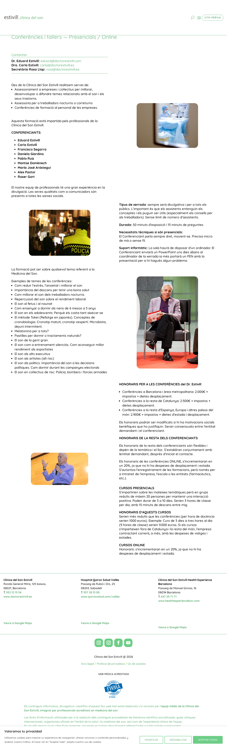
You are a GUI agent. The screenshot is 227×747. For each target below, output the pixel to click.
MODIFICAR (151, 739)
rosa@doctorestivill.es (62, 69)
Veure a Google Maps (18, 623)
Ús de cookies (137, 663)
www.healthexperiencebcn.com (179, 600)
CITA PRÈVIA (213, 17)
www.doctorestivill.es (18, 596)
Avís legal (87, 663)
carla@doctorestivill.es (57, 65)
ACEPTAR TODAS (208, 739)
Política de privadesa (111, 663)
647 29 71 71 (168, 596)
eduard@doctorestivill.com (61, 61)
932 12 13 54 (13, 592)
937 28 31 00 (92, 592)
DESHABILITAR (178, 739)
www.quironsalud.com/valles (100, 596)
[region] (113, 736)
